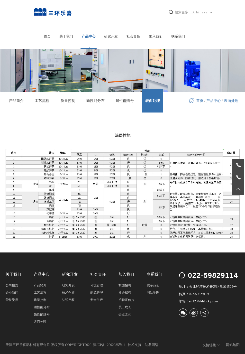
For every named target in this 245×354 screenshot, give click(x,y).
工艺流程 (40, 292)
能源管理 (96, 292)
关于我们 (66, 36)
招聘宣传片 (126, 300)
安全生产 (96, 300)
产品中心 (88, 36)
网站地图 (153, 292)
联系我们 (178, 36)
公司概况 (12, 285)
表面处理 (231, 100)
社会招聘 (124, 292)
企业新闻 (12, 292)
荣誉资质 (12, 300)
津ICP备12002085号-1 (109, 345)
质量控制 (40, 300)
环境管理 (96, 285)
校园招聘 (124, 285)
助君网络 (151, 345)
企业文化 (124, 314)
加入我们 (156, 36)
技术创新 (68, 292)
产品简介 (40, 285)
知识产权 (68, 300)
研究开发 (111, 36)
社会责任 (133, 36)
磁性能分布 (42, 307)
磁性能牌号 (42, 314)
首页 (47, 36)
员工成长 (124, 307)
